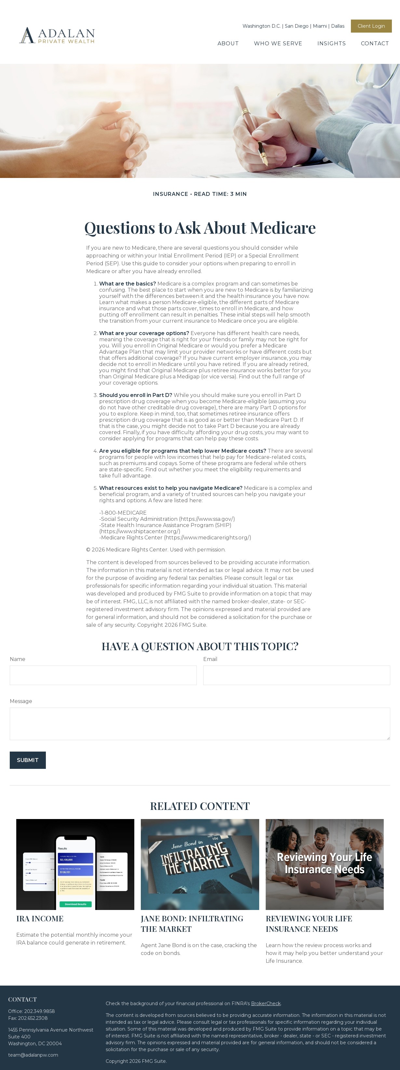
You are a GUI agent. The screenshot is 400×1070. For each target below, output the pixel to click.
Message (21, 672)
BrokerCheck (266, 974)
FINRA (315, 1050)
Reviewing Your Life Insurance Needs (309, 894)
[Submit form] (28, 731)
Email (210, 630)
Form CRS (195, 1064)
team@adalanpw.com (33, 1026)
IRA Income (39, 889)
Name (17, 630)
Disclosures (167, 1064)
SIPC (330, 1050)
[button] (228, 24)
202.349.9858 (39, 982)
